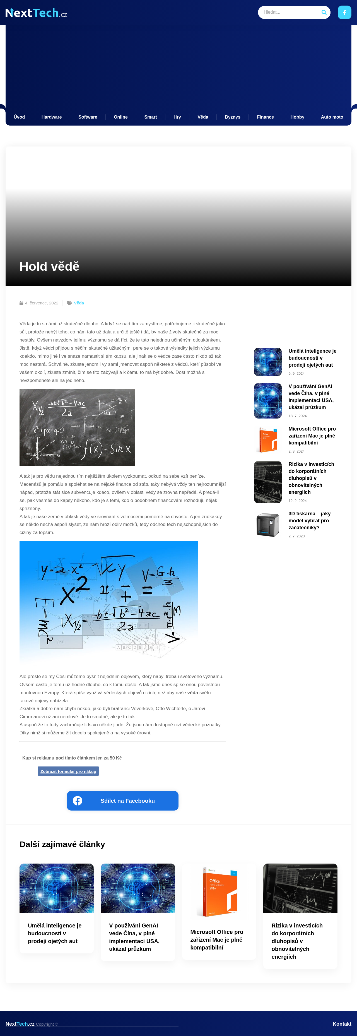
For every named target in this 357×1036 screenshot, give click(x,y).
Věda (202, 117)
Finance (265, 117)
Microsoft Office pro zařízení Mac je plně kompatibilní (310, 429)
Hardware (52, 117)
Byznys (232, 117)
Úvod (19, 117)
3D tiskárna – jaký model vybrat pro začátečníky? (307, 508)
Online (121, 117)
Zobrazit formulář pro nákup (68, 771)
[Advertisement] (178, 72)
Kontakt (342, 1024)
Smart (150, 117)
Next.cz (32, 1024)
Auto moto (332, 117)
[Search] (324, 12)
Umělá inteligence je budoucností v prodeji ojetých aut (312, 356)
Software (87, 117)
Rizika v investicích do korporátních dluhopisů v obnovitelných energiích (312, 469)
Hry (177, 117)
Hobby (298, 117)
